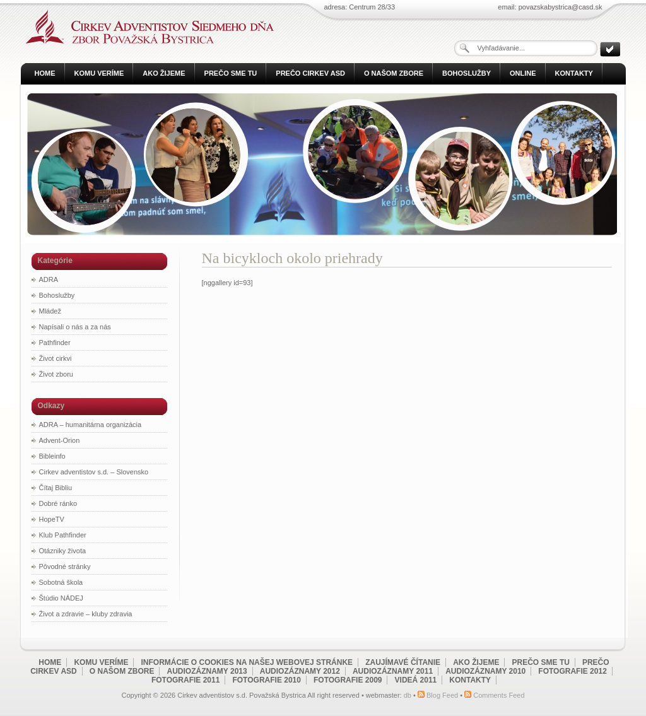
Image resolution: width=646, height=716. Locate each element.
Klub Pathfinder (62, 535)
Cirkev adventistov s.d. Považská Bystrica (146, 26)
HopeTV (51, 519)
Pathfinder (55, 342)
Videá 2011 (416, 680)
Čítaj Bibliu (56, 487)
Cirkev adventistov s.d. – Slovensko (94, 472)
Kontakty (574, 73)
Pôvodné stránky (65, 566)
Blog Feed (442, 695)
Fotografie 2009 (348, 680)
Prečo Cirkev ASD (310, 73)
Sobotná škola (61, 582)
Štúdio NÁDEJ (61, 598)
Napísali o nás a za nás (75, 327)
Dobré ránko (58, 503)
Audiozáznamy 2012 (300, 671)
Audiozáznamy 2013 (207, 671)
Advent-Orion (59, 440)
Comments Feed (498, 695)
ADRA (49, 279)
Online (523, 73)
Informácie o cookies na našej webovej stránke (247, 662)
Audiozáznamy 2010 (485, 671)
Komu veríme (99, 73)
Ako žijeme (164, 73)
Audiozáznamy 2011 (393, 671)
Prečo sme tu (230, 73)
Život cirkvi (55, 358)
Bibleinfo (52, 456)
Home (45, 73)
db (407, 695)
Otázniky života (62, 551)
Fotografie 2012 (572, 671)
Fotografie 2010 (266, 680)
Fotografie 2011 (185, 680)
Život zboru (56, 374)
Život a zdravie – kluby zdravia (85, 614)
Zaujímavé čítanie (402, 662)
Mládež (50, 311)
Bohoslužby (466, 73)
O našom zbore (393, 73)
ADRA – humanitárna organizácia (90, 424)
